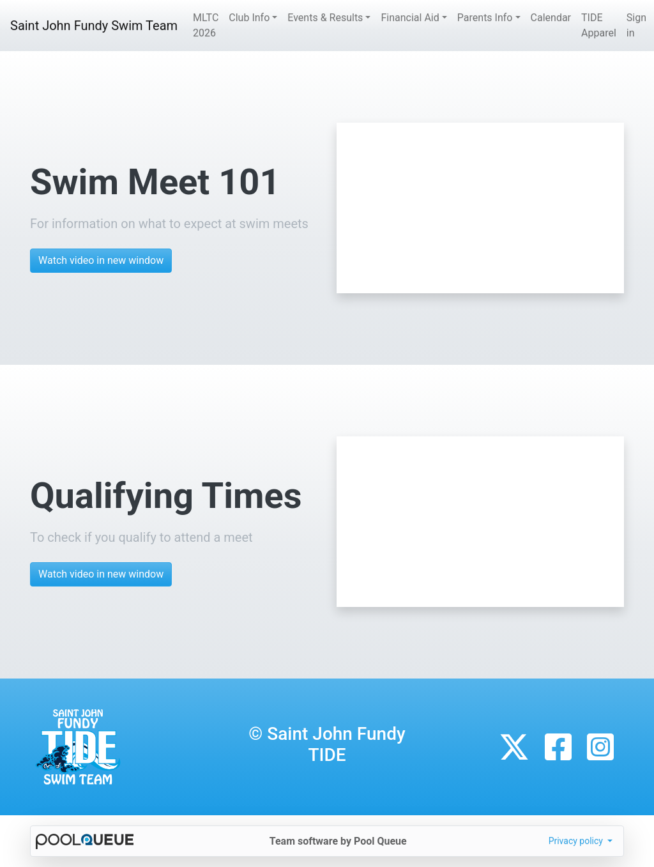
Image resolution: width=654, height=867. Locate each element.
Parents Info (485, 18)
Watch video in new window (101, 260)
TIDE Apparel (598, 25)
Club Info (249, 18)
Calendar (551, 18)
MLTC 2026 (205, 25)
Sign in (636, 25)
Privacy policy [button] (577, 841)
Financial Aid (410, 18)
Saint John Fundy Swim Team (94, 25)
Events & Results (325, 18)
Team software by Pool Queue (338, 841)
